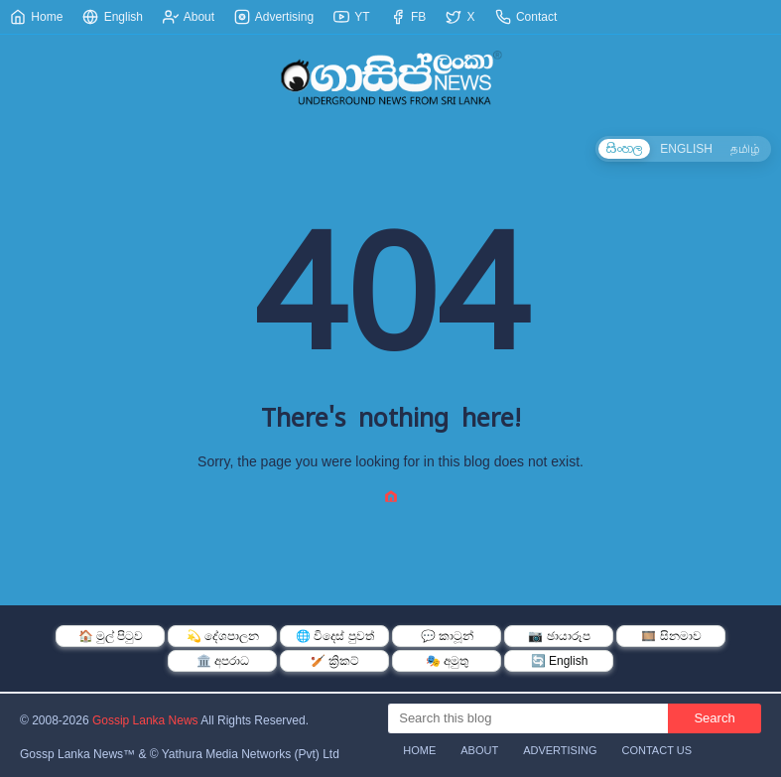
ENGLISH (686, 149)
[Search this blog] (528, 718)
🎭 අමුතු (447, 661)
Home (36, 17)
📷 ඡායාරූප (558, 636)
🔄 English (559, 661)
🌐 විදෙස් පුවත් (335, 636)
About (188, 17)
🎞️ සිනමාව (671, 636)
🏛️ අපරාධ (222, 661)
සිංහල (624, 149)
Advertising (274, 17)
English (112, 17)
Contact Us (657, 750)
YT (351, 17)
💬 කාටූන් (447, 636)
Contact (526, 17)
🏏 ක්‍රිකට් (335, 661)
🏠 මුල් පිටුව (111, 636)
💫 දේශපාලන (223, 636)
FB (408, 17)
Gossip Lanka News (145, 720)
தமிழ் (745, 149)
